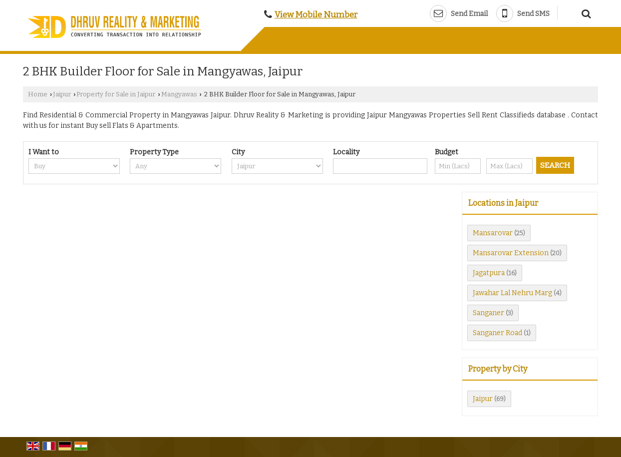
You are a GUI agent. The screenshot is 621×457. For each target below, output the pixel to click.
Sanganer (488, 313)
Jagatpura (489, 273)
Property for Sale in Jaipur (115, 94)
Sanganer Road (497, 333)
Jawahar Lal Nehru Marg (512, 293)
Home (37, 94)
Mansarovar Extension (511, 253)
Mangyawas (179, 94)
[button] (316, 14)
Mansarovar (493, 233)
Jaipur (62, 94)
